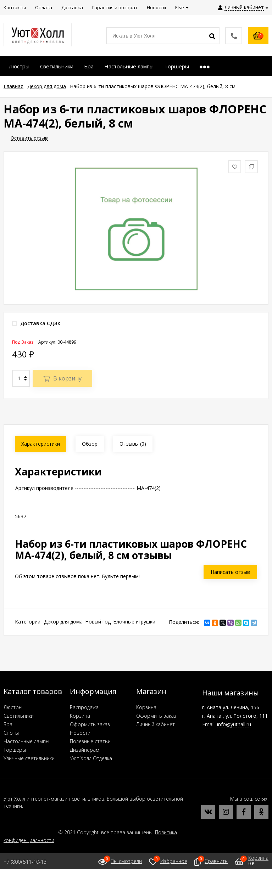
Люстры (13, 707)
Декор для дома (63, 621)
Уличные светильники (29, 758)
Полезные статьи (90, 741)
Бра (8, 724)
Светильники (19, 715)
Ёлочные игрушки (134, 621)
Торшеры (15, 749)
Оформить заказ (90, 724)
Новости (80, 732)
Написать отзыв (230, 572)
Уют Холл (14, 798)
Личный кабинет (155, 724)
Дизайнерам (84, 749)
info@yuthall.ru (234, 724)
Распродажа (84, 707)
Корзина (80, 715)
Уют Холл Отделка (91, 758)
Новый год (98, 621)
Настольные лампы (26, 741)
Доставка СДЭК (36, 323)
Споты (11, 732)
